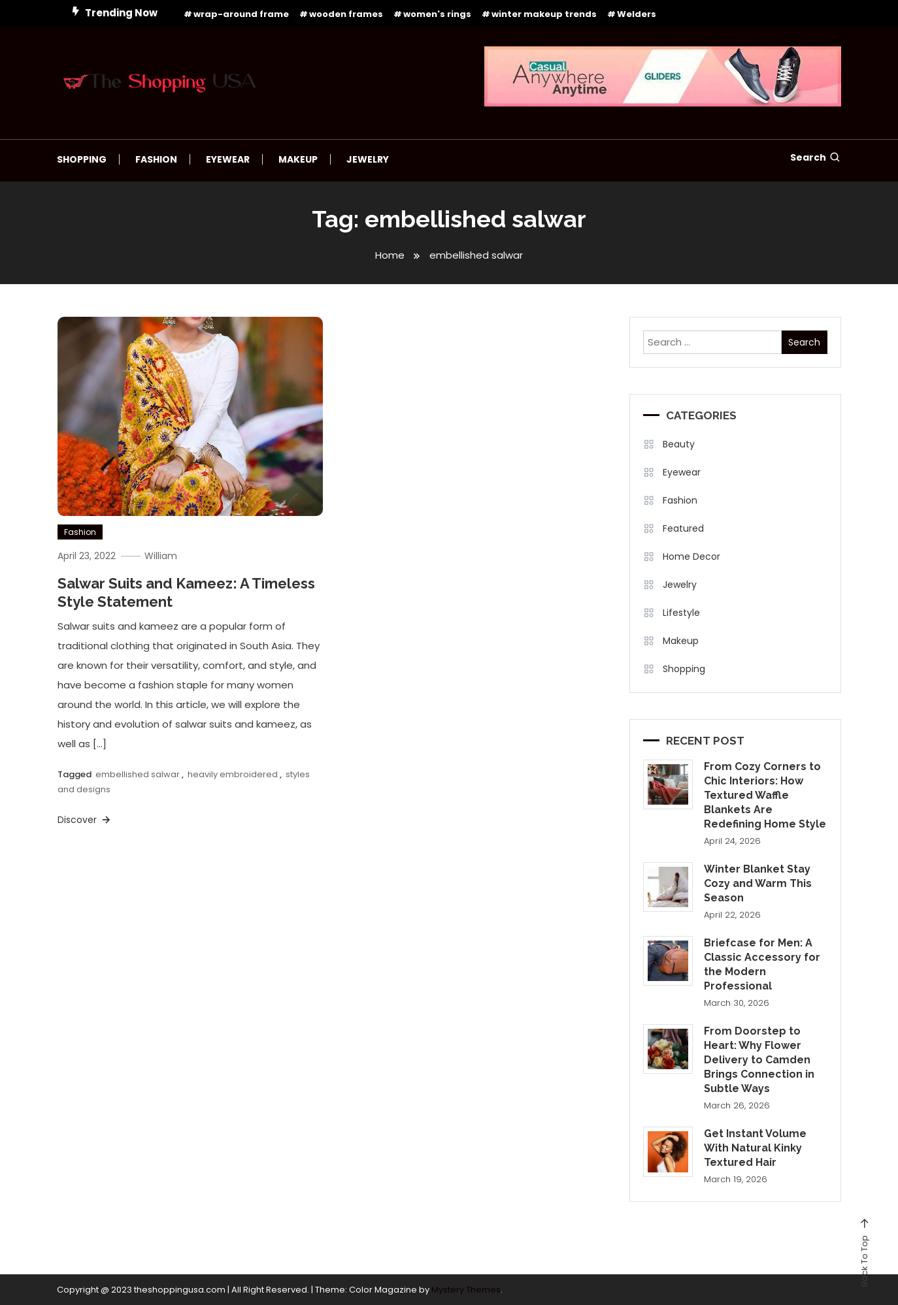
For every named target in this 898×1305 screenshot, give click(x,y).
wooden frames (346, 14)
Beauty (679, 444)
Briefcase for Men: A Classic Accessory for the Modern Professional (762, 964)
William (162, 555)
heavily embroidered (233, 774)
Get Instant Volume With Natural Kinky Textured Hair (755, 1147)
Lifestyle (681, 612)
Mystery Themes (466, 1289)
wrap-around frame (241, 14)
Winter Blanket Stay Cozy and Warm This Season (758, 883)
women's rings (437, 14)
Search (815, 157)
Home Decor (691, 556)
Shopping (82, 159)
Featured (683, 528)
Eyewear (228, 159)
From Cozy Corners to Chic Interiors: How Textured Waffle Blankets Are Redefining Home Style (765, 795)
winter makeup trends (544, 14)
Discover (85, 819)
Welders (636, 14)
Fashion (156, 159)
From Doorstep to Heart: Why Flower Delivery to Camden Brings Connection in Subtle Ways (759, 1060)
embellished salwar (137, 774)
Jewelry (367, 159)
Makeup (298, 159)
